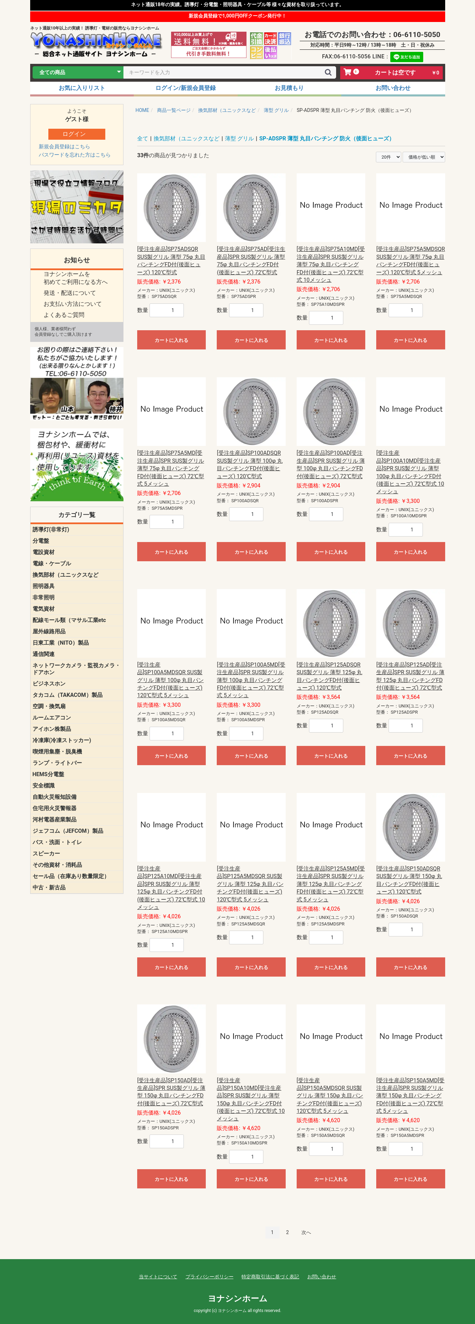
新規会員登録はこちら (64, 146)
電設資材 (44, 552)
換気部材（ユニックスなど (65, 575)
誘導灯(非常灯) (51, 529)
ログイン (74, 133)
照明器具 (44, 586)
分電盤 (41, 541)
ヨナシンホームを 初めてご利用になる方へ (76, 278)
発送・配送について (70, 292)
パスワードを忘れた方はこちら (75, 155)
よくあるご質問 (64, 314)
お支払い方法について (73, 303)
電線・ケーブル (52, 563)
